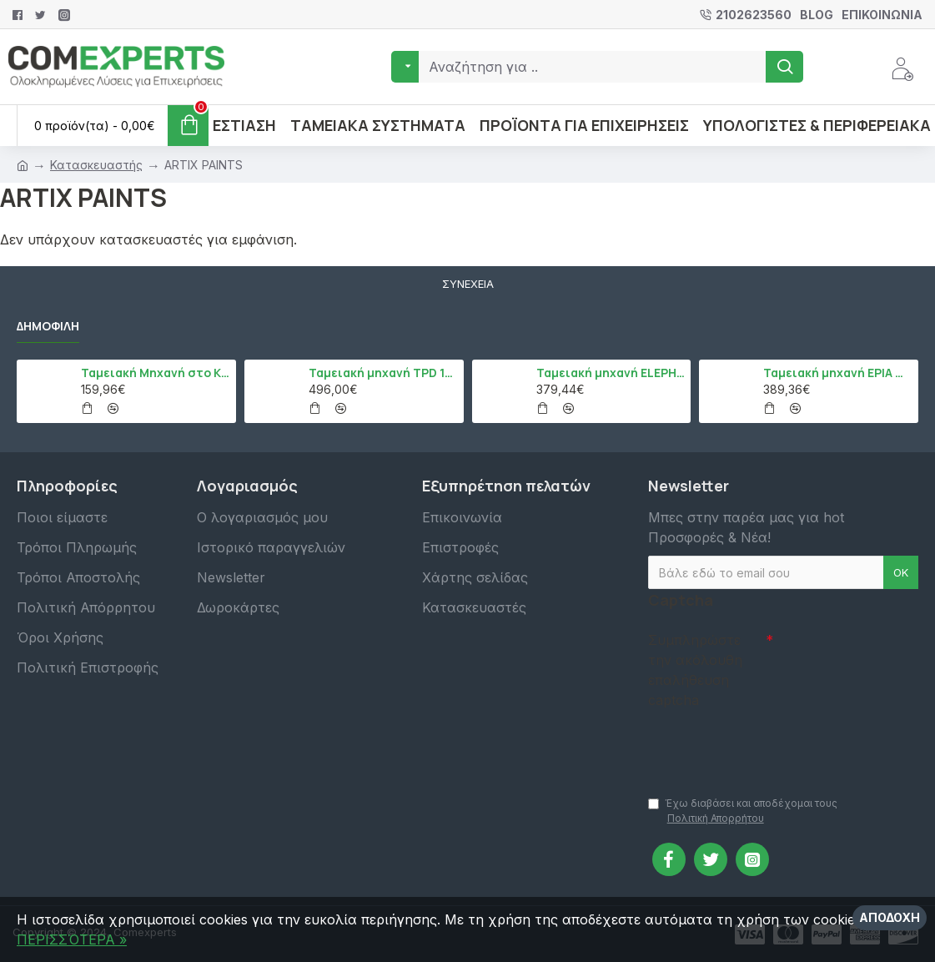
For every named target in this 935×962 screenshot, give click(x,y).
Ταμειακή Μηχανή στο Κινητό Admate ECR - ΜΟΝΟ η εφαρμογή (155, 372)
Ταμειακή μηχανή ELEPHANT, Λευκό (611, 372)
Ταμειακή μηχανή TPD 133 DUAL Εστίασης (383, 372)
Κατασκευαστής (96, 165)
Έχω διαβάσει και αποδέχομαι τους (742, 811)
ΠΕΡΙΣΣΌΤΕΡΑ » (72, 939)
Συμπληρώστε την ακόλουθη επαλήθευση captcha (695, 670)
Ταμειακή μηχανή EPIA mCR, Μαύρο (837, 372)
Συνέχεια (468, 283)
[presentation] (765, 744)
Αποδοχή (889, 917)
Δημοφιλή (48, 326)
